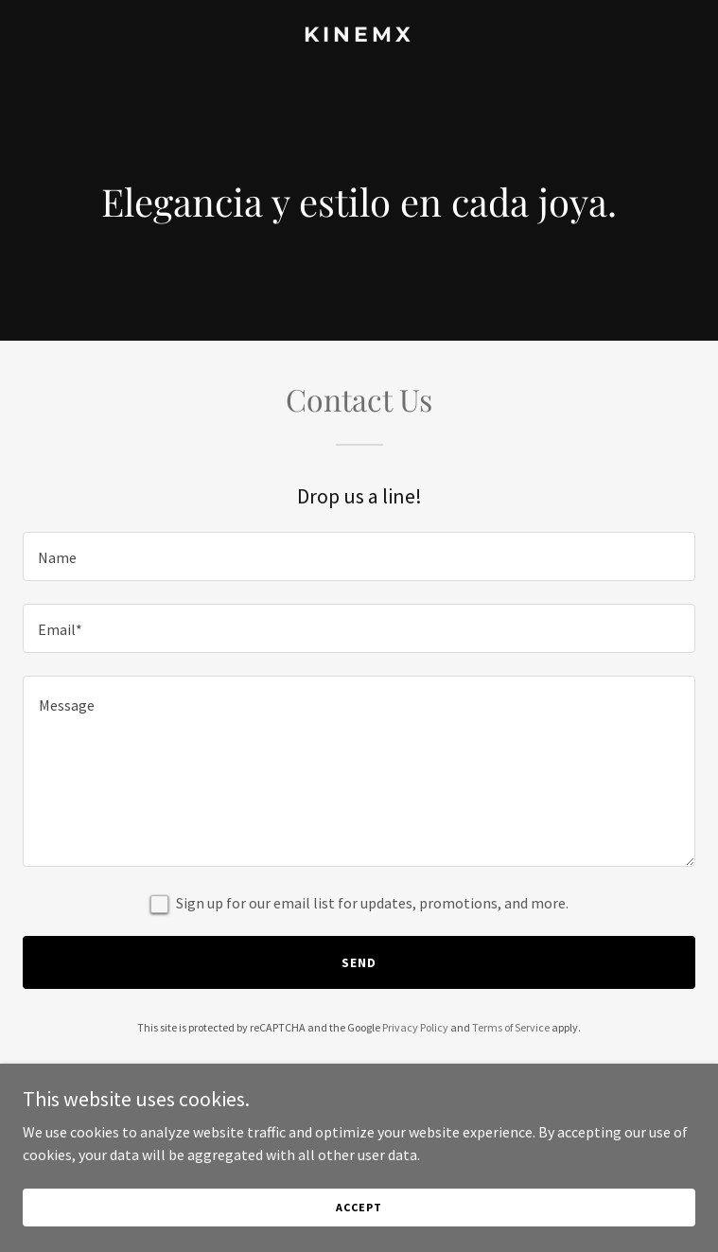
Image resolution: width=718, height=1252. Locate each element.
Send (359, 962)
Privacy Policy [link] (415, 1027)
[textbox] (359, 556)
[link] (359, 35)
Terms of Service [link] (511, 1027)
